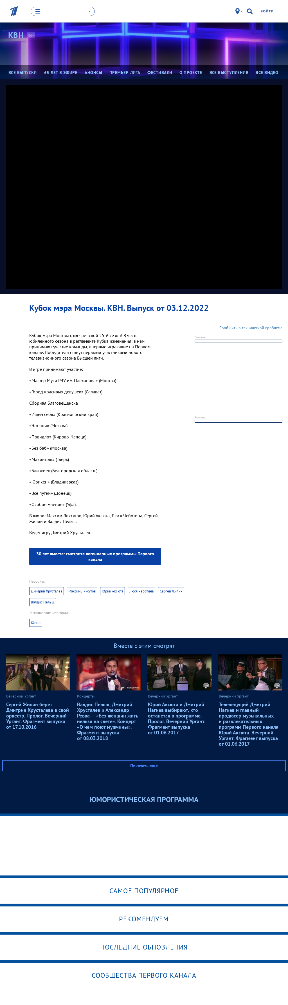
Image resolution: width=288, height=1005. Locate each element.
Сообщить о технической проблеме (250, 327)
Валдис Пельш (42, 602)
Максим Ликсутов (82, 591)
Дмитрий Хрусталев (46, 591)
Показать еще (144, 765)
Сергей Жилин (171, 591)
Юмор (35, 622)
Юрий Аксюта (112, 591)
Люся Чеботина (141, 591)
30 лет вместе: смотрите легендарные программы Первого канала (95, 556)
